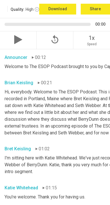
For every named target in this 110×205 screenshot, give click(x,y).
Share (95, 9)
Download (57, 9)
